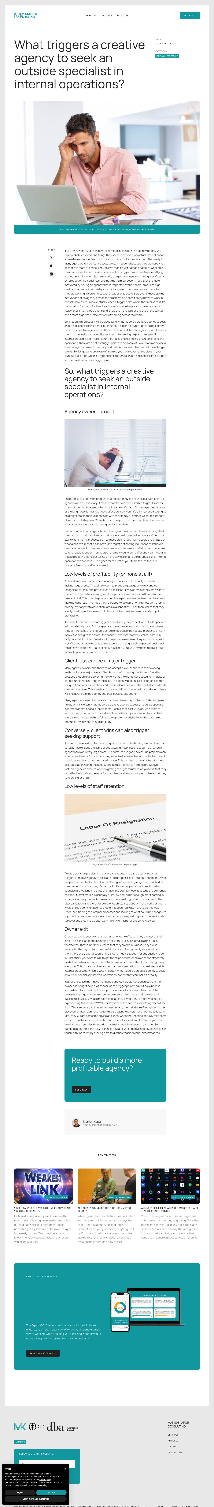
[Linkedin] (51, 274)
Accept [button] (51, 1492)
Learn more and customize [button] (35, 1499)
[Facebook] (51, 265)
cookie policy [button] (45, 1479)
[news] (43, 1186)
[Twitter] (51, 257)
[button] (65, 1468)
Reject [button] (20, 1492)
